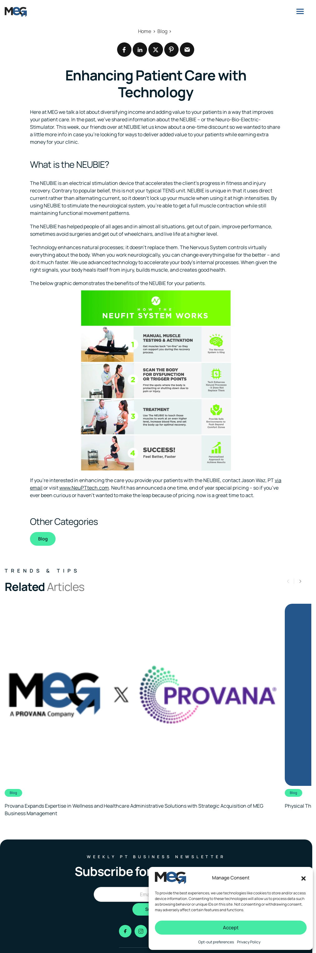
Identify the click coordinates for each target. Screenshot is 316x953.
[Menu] (300, 11)
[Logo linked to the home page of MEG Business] (16, 12)
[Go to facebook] (125, 931)
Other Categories (64, 521)
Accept (231, 927)
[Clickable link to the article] (142, 710)
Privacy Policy (248, 942)
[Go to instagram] (141, 931)
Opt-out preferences (216, 942)
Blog (43, 539)
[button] (303, 878)
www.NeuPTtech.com (84, 487)
